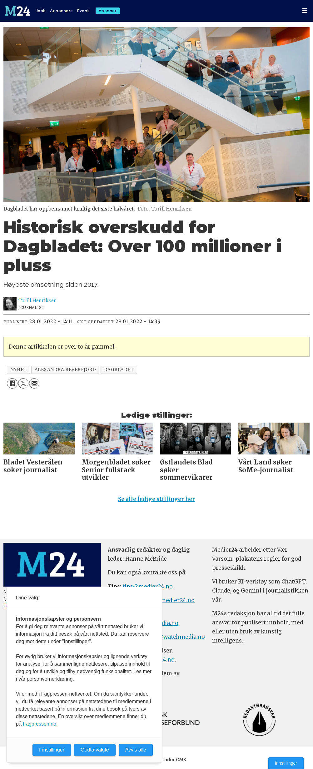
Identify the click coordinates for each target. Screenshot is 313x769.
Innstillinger (286, 763)
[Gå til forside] (17, 11)
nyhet (18, 369)
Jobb (41, 10)
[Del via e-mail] (34, 383)
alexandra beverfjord (65, 369)
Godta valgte (95, 749)
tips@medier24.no (147, 586)
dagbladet (119, 369)
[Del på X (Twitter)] (23, 383)
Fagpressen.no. (40, 724)
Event (83, 10)
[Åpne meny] (305, 11)
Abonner (108, 10)
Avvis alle (135, 749)
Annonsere (61, 10)
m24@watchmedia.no (175, 636)
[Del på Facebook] (12, 383)
